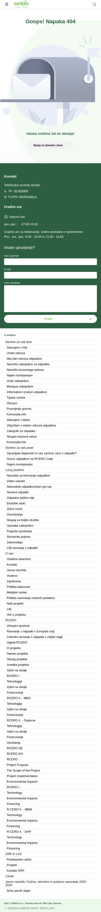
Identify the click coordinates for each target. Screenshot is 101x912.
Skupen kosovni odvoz (22, 436)
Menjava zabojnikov (20, 386)
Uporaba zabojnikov (20, 525)
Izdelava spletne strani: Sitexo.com (31, 908)
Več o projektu (16, 614)
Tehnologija (14, 681)
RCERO (10, 620)
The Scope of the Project (23, 770)
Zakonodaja (15, 542)
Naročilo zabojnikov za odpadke (28, 364)
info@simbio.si (28, 196)
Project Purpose (17, 765)
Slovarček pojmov (19, 536)
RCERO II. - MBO (19, 698)
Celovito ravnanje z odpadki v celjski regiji (35, 637)
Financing (13, 804)
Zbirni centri (15, 509)
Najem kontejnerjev (20, 375)
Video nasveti (16, 481)
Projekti (12, 865)
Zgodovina (14, 581)
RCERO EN (15, 754)
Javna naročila (16, 570)
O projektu (14, 648)
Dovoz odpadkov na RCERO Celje (30, 459)
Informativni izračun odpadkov (27, 392)
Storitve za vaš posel (19, 447)
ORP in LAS (13, 854)
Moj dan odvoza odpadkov (24, 358)
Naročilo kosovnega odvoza (25, 370)
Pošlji (48, 318)
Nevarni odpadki (18, 492)
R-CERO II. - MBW (19, 809)
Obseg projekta (17, 659)
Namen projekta (17, 653)
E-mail (7, 269)
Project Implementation (22, 776)
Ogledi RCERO (17, 642)
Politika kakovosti (18, 587)
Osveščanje (15, 514)
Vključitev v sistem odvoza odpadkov (31, 425)
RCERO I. (13, 676)
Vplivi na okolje (17, 670)
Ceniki (9, 876)
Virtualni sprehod (18, 626)
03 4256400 (21, 191)
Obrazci (12, 403)
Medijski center (17, 592)
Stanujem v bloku (18, 420)
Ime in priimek (11, 255)
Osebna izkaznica (19, 559)
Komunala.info (16, 414)
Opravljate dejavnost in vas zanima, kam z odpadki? (42, 453)
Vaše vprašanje (12, 282)
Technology (14, 792)
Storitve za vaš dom (18, 342)
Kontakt (12, 564)
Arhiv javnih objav (18, 890)
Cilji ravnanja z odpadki (22, 548)
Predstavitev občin (19, 859)
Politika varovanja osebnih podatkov (31, 598)
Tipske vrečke (16, 397)
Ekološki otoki (16, 503)
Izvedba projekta (18, 664)
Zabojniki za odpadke (21, 431)
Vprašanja (13, 742)
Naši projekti (15, 603)
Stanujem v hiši (17, 347)
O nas (9, 553)
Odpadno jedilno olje (20, 498)
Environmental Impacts (22, 781)
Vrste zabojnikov (18, 381)
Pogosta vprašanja (19, 531)
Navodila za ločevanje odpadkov (28, 475)
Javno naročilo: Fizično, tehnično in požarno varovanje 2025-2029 (46, 883)
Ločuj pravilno (14, 470)
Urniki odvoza (16, 353)
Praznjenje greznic (19, 408)
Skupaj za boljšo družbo (23, 520)
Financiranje (15, 692)
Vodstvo (12, 575)
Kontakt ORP (15, 870)
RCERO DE (15, 748)
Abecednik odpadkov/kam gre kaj (29, 486)
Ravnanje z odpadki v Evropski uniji (30, 631)
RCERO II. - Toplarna (21, 720)
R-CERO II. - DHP (19, 831)
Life (9, 609)
